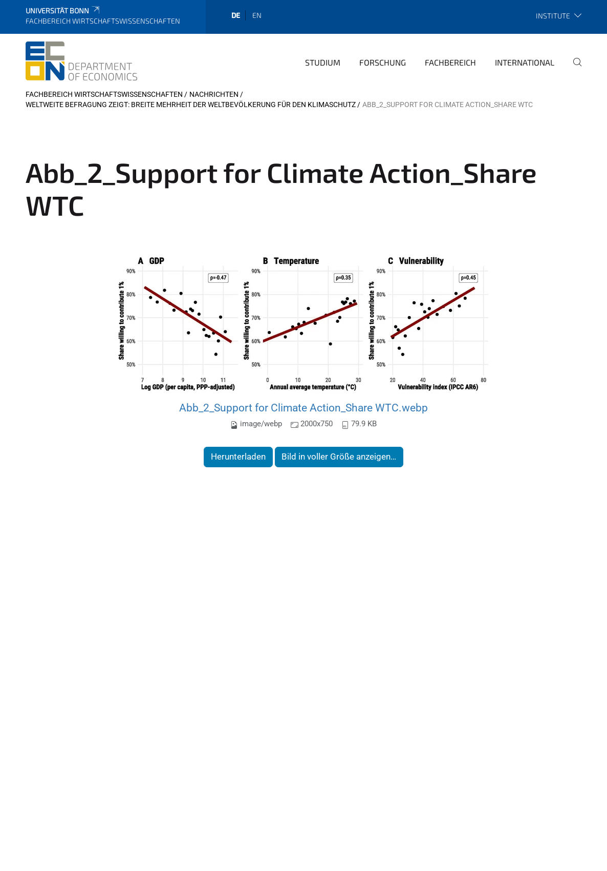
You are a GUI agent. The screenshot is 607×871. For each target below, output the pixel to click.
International (524, 62)
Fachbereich (450, 62)
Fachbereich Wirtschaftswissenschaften (104, 94)
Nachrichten (214, 94)
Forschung (382, 62)
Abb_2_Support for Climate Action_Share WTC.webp (303, 407)
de (235, 15)
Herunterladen (238, 456)
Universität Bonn (63, 10)
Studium (322, 62)
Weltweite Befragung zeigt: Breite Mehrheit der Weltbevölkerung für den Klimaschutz (191, 104)
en (257, 15)
